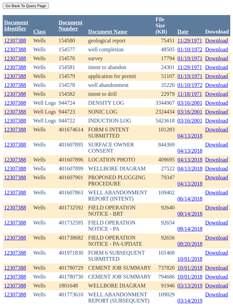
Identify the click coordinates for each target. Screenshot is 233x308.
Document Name (107, 32)
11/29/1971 (189, 40)
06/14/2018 (190, 199)
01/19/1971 (190, 58)
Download (216, 40)
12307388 (15, 40)
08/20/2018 (190, 244)
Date (182, 32)
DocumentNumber (71, 25)
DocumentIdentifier (16, 25)
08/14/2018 (190, 214)
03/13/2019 (190, 285)
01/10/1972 (190, 49)
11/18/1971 (189, 94)
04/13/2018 (190, 136)
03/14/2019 (190, 301)
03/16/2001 (190, 103)
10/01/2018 (190, 259)
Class (39, 32)
